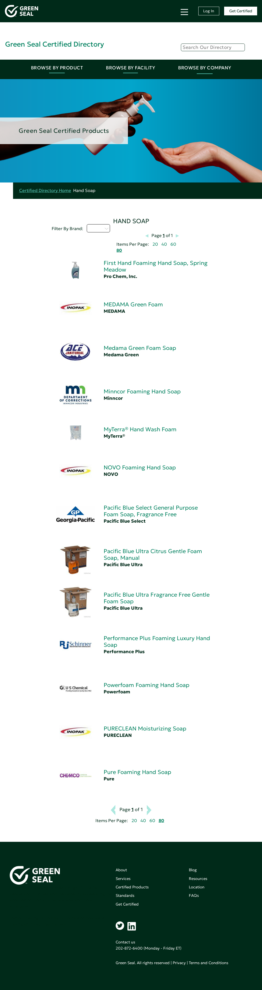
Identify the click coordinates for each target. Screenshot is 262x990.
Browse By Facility (130, 68)
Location (196, 887)
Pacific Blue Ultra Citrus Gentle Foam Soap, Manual (153, 554)
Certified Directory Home (45, 190)
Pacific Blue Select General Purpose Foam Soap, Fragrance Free (151, 511)
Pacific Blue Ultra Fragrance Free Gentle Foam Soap (157, 598)
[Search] (213, 47)
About (121, 869)
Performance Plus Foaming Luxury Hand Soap (157, 641)
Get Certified (240, 10)
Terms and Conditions (208, 962)
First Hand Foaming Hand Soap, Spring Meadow (156, 266)
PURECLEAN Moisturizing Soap (145, 728)
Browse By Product (57, 68)
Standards (125, 895)
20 (155, 244)
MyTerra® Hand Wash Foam (140, 429)
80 (119, 250)
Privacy (179, 962)
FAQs (194, 895)
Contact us (125, 942)
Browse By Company (204, 68)
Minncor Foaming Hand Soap (142, 391)
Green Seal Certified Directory (54, 44)
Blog (193, 869)
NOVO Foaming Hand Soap (140, 467)
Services (123, 878)
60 (173, 244)
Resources (198, 878)
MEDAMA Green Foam (133, 304)
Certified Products (132, 887)
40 (164, 244)
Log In (208, 10)
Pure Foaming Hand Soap (137, 772)
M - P (98, 228)
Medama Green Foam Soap (140, 348)
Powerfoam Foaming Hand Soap (146, 685)
